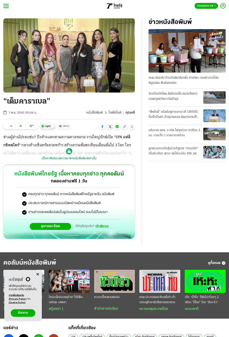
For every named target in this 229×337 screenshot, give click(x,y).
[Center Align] (37, 274)
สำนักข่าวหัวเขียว (106, 309)
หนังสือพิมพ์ (94, 112)
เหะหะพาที (192, 309)
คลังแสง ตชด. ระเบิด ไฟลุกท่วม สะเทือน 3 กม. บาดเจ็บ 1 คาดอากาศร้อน (174, 133)
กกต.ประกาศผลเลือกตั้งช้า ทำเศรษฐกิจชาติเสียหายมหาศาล (157, 300)
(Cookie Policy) (17, 302)
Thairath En (206, 6)
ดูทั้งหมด (217, 263)
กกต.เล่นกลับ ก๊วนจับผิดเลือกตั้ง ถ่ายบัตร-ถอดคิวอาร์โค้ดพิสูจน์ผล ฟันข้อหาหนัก (183, 80)
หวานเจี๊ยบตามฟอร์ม (107, 297)
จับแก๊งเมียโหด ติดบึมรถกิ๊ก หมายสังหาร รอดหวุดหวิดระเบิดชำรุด (172, 96)
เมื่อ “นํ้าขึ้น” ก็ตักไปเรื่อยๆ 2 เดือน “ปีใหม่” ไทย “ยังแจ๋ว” (202, 300)
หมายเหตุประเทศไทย (153, 309)
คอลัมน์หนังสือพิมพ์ (29, 262)
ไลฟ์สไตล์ (114, 112)
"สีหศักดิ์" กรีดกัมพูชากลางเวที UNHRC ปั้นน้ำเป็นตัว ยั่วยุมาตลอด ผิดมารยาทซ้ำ (173, 114)
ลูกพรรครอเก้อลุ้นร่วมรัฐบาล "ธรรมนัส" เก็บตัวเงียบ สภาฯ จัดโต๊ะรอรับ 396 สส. (173, 151)
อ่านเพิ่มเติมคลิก (18, 297)
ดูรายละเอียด (50, 226)
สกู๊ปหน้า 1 (56, 309)
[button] (102, 127)
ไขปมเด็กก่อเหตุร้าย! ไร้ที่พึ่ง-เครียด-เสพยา (66, 300)
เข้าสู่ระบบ (101, 226)
